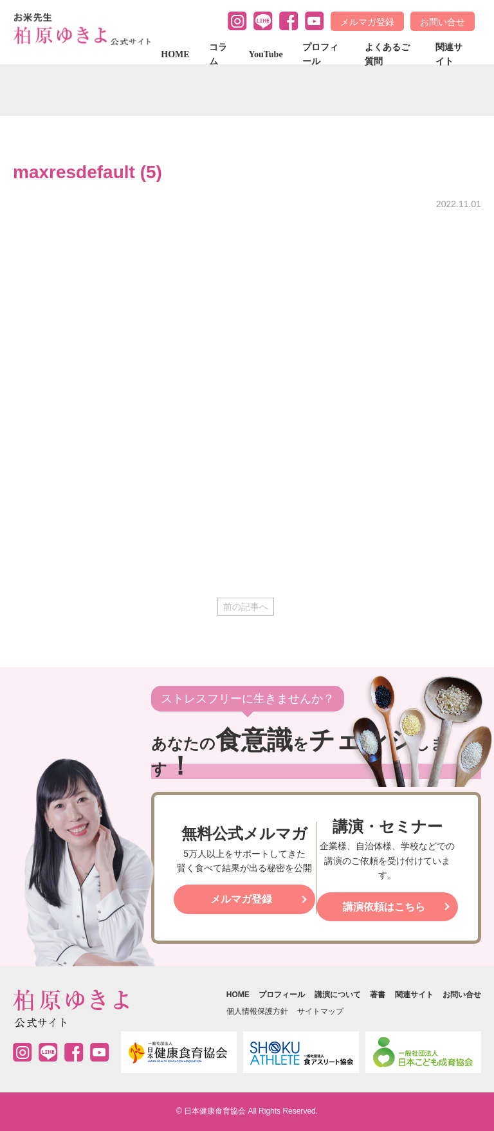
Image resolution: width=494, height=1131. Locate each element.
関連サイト (448, 54)
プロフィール (320, 54)
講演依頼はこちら (384, 906)
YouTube (265, 54)
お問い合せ (442, 22)
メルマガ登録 (367, 22)
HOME (175, 54)
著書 (377, 994)
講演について (338, 994)
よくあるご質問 (387, 54)
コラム (218, 54)
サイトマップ (320, 1011)
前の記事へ (245, 607)
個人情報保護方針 (257, 1011)
